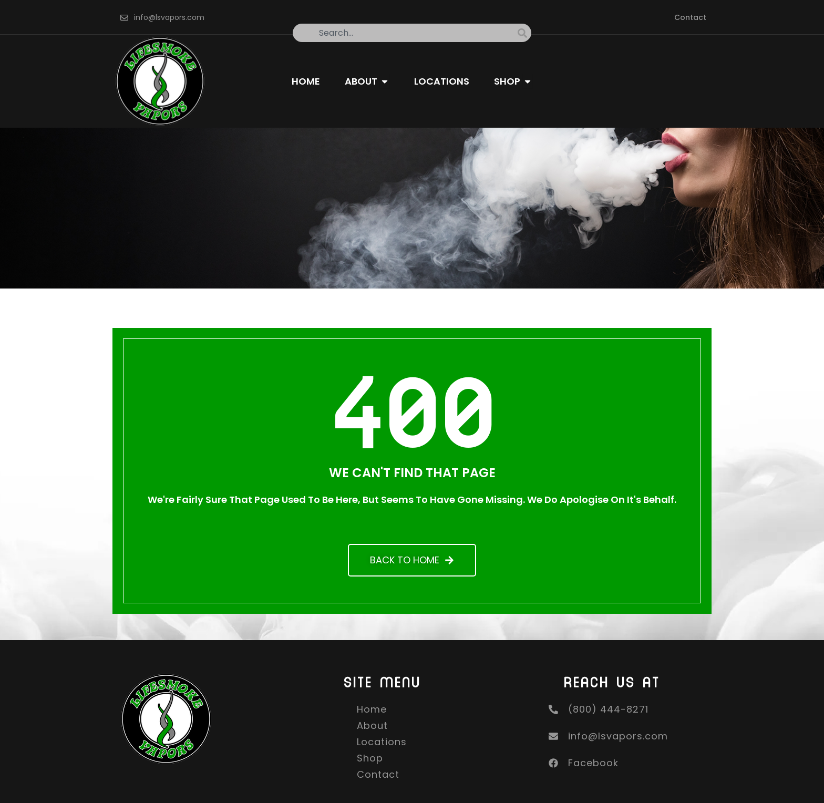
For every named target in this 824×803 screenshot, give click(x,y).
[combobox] (405, 33)
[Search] (524, 33)
